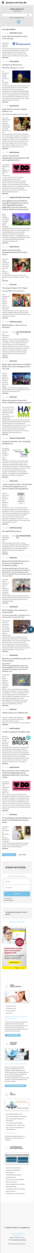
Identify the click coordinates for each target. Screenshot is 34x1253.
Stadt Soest (13, 709)
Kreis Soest (13, 284)
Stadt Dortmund (14, 152)
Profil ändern (9, 1013)
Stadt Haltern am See (16, 33)
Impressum (25, 1228)
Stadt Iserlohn (14, 481)
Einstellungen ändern (11, 1008)
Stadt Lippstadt (14, 61)
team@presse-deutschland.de (19, 1239)
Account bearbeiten (10, 1010)
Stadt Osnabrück (15, 728)
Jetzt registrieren (8, 898)
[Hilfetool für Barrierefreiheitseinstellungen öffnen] (31, 629)
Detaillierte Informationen (15, 1085)
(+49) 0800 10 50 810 (19, 1237)
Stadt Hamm (13, 397)
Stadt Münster (14, 606)
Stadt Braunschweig (16, 321)
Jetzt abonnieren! (12, 1035)
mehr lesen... (5, 57)
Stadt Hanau (13, 361)
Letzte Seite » (22, 854)
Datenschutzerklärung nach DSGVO (17, 1244)
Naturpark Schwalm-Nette (17, 438)
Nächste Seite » (9, 854)
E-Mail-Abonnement (11, 1006)
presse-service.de (17, 9)
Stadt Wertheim (14, 106)
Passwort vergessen (9, 900)
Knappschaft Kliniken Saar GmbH (20, 197)
